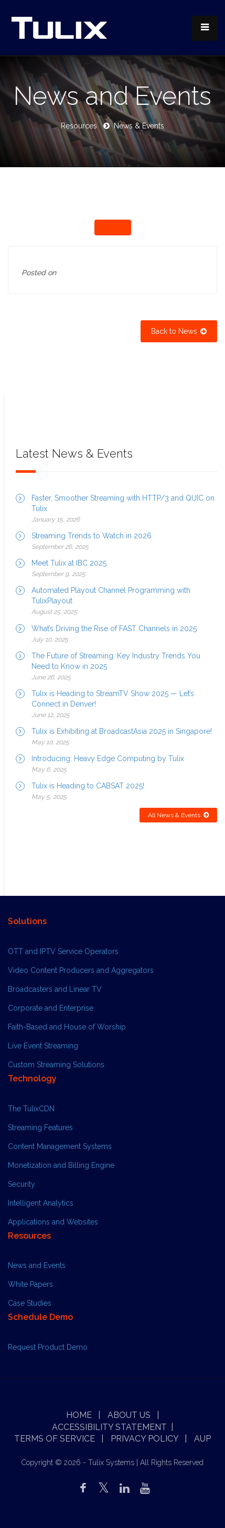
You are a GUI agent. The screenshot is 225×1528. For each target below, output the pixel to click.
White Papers (30, 1284)
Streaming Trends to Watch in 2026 (91, 536)
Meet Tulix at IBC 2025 (68, 563)
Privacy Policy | (149, 1439)
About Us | (133, 1415)
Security (21, 1184)
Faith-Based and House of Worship (67, 1027)
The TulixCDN (31, 1108)
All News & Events (178, 815)
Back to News (179, 331)
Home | (83, 1415)
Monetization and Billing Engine (61, 1165)
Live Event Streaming (43, 1046)
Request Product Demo (48, 1347)
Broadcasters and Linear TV (55, 989)
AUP (202, 1439)
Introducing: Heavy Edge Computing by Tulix (107, 758)
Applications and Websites (53, 1222)
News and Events (37, 1265)
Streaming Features (40, 1127)
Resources (79, 126)
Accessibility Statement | (112, 1427)
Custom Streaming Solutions (56, 1064)
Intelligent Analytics (40, 1203)
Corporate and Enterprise (50, 1008)
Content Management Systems (60, 1146)
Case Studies (29, 1303)
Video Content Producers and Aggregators (81, 970)
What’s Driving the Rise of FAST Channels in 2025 (114, 628)
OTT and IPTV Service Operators (63, 951)
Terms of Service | (58, 1439)
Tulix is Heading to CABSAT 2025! (87, 786)
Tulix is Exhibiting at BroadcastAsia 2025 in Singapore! (121, 731)
